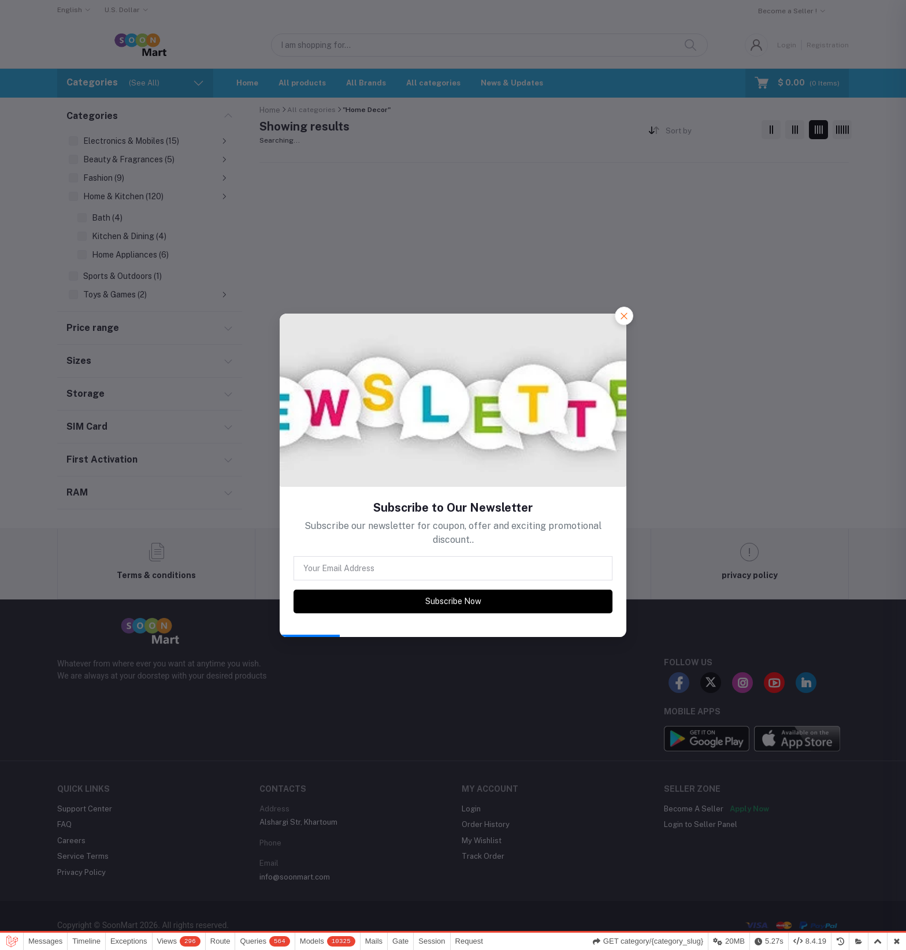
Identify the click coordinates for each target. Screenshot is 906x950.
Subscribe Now (453, 601)
